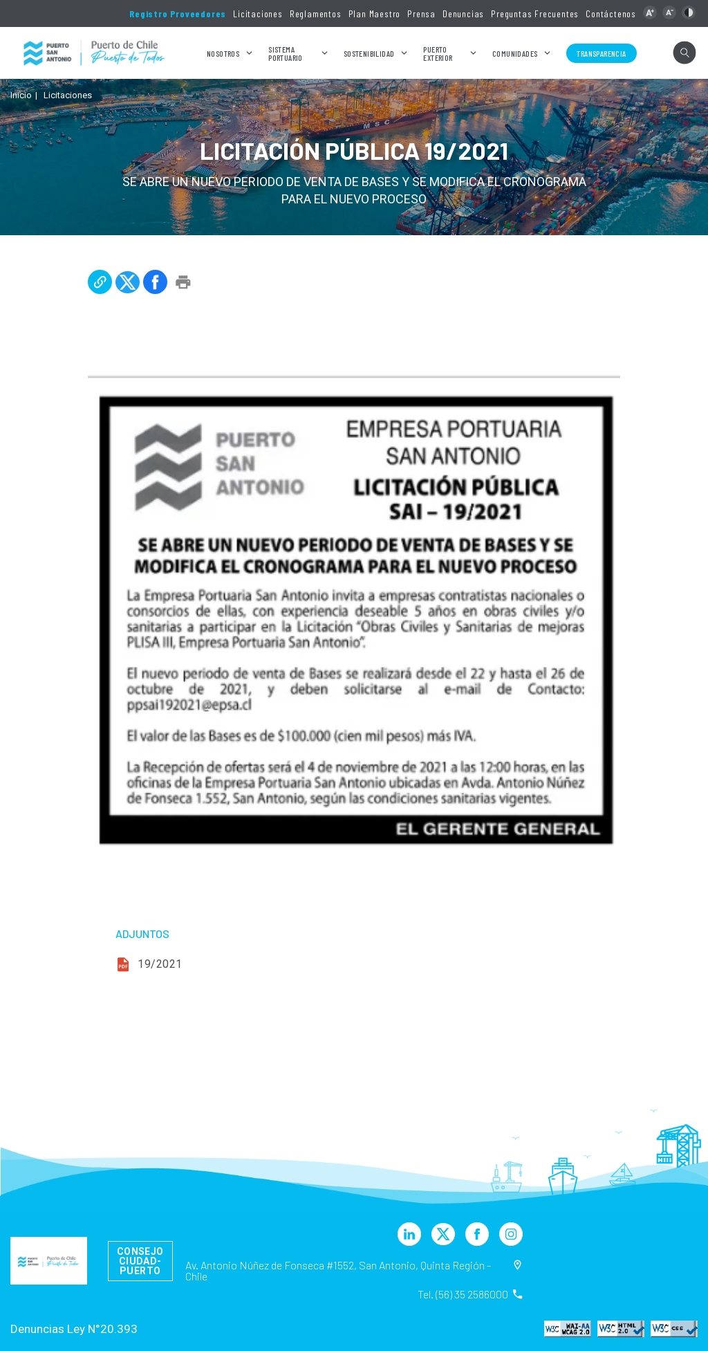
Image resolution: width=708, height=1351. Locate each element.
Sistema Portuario (285, 53)
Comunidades (514, 53)
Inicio (21, 95)
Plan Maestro (374, 13)
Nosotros (223, 53)
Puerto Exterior (437, 53)
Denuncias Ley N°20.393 (74, 1329)
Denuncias (463, 13)
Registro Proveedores (177, 13)
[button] (650, 12)
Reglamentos (316, 13)
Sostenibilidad (369, 53)
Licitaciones (258, 13)
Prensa (421, 13)
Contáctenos (611, 13)
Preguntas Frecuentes (535, 13)
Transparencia (601, 53)
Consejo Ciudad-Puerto (140, 1261)
